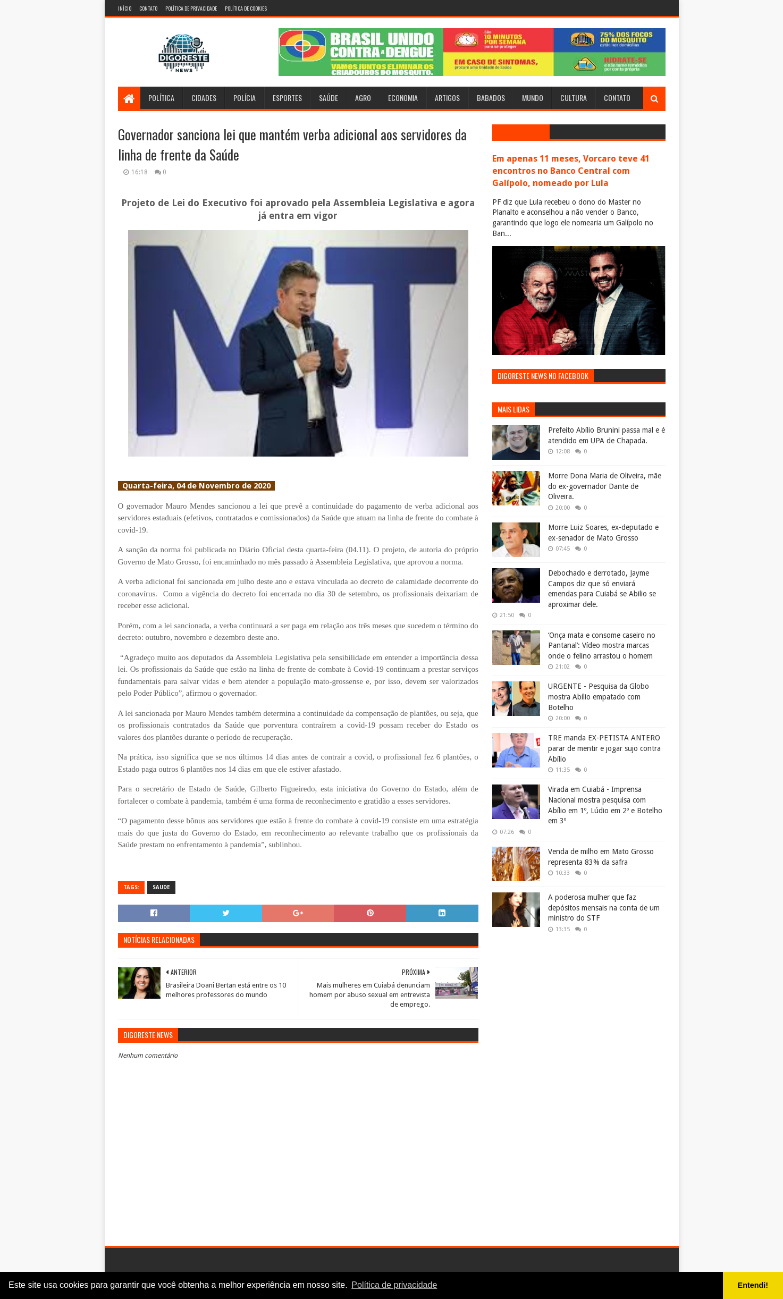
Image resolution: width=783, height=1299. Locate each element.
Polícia (244, 97)
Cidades (203, 97)
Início (124, 8)
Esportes (287, 97)
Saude (161, 887)
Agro (363, 97)
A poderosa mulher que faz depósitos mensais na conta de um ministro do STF (604, 907)
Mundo (532, 97)
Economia (403, 97)
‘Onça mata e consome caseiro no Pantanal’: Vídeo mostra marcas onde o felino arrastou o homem (601, 645)
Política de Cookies (246, 8)
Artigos (447, 97)
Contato (148, 8)
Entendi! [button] (753, 1285)
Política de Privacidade (191, 8)
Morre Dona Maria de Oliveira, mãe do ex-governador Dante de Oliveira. (604, 486)
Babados (491, 97)
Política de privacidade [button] (394, 1284)
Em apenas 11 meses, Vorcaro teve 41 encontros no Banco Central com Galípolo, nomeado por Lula (571, 171)
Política (161, 97)
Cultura (573, 97)
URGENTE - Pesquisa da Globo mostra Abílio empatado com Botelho (598, 696)
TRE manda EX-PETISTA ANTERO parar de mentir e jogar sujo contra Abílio (604, 748)
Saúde (328, 97)
